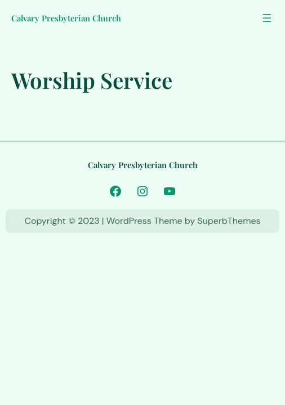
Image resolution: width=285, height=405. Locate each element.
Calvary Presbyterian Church (66, 18)
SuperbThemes (228, 221)
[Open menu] (267, 18)
